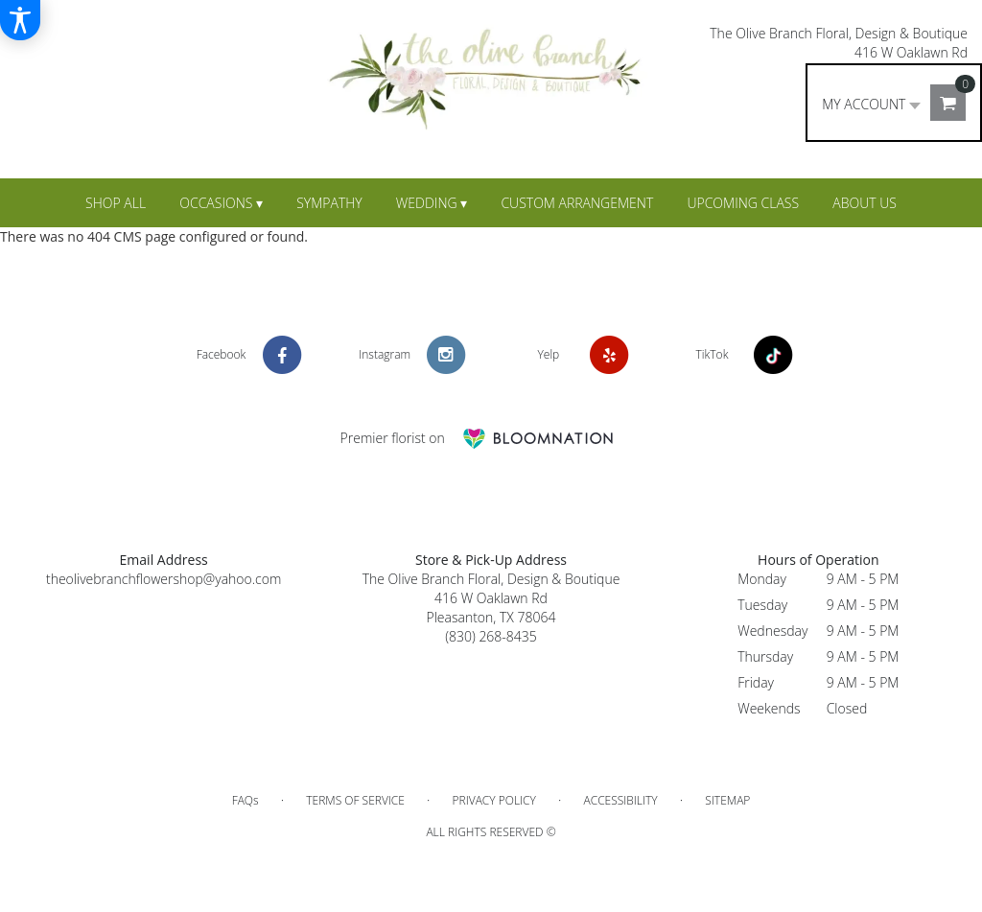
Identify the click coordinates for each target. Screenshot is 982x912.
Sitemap (727, 800)
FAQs (245, 800)
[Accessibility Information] (20, 20)
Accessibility (620, 800)
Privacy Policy (494, 800)
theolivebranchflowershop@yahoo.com (163, 579)
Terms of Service (355, 800)
